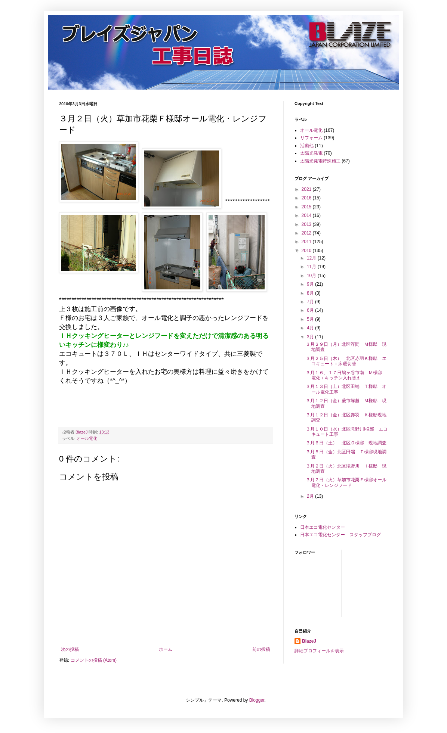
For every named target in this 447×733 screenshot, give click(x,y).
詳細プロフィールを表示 (319, 650)
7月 (311, 301)
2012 (307, 233)
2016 (307, 198)
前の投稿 (261, 649)
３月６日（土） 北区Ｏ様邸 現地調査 (346, 442)
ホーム (165, 649)
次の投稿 (70, 649)
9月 (311, 284)
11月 (312, 266)
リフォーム (311, 137)
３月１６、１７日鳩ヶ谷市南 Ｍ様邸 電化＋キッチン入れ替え (346, 375)
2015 (307, 206)
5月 (311, 319)
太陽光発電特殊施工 (320, 161)
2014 (307, 215)
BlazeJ (309, 641)
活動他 (307, 145)
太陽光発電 (311, 153)
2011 (307, 241)
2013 (307, 224)
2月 (311, 496)
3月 (311, 336)
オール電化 (87, 438)
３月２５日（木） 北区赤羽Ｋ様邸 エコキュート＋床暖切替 (346, 361)
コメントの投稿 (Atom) (94, 660)
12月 (312, 258)
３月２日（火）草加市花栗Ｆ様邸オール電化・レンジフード (346, 482)
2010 (307, 250)
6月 (311, 310)
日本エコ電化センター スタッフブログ (340, 534)
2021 (307, 189)
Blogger (257, 700)
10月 (312, 275)
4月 (311, 327)
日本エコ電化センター (322, 527)
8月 (311, 293)
